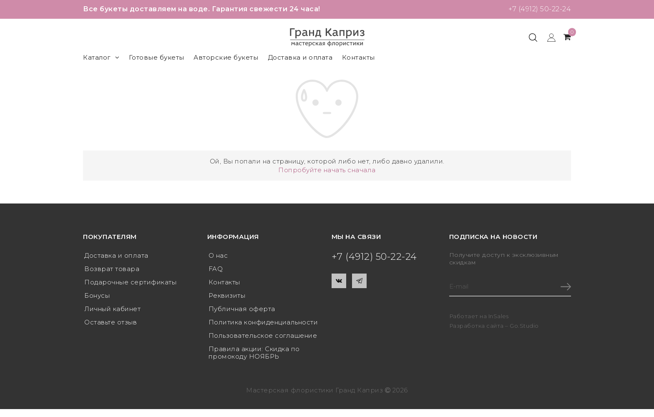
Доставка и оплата (300, 57)
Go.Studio (524, 325)
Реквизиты (227, 295)
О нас (218, 255)
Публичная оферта (242, 309)
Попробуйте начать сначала (327, 170)
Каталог (101, 57)
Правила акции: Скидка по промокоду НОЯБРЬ (254, 352)
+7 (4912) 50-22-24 (539, 9)
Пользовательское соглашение (263, 335)
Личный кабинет (112, 309)
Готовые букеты (156, 57)
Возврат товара (111, 269)
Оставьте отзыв (110, 322)
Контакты (358, 57)
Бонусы (97, 295)
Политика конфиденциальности (263, 322)
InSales (498, 316)
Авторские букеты (226, 57)
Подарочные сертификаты (130, 282)
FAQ (216, 269)
